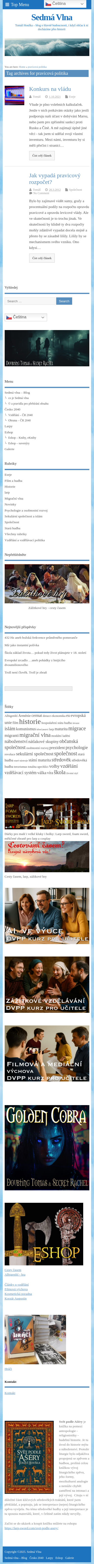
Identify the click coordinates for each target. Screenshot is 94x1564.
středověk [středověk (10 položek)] (61, 759)
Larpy (9, 426)
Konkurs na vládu (50, 89)
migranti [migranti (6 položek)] (12, 735)
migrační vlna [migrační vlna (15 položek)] (35, 735)
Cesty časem (13, 1270)
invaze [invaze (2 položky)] (75, 723)
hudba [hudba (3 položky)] (68, 723)
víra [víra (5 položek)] (50, 773)
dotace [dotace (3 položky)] (47, 716)
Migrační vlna (14, 498)
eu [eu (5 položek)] (68, 715)
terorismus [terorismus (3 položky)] (20, 766)
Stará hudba (12, 528)
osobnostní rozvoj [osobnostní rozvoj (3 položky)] (37, 748)
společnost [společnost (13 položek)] (65, 753)
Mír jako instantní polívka (22, 645)
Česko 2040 (12, 409)
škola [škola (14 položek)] (60, 772)
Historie (10, 486)
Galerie (9, 449)
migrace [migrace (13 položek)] (77, 728)
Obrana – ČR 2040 (19, 420)
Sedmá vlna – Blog (17, 392)
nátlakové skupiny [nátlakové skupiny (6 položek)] (43, 741)
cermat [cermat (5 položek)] (36, 715)
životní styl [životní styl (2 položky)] (72, 773)
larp (7, 492)
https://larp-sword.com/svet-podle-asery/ (31, 1528)
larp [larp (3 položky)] (51, 729)
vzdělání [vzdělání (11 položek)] (69, 766)
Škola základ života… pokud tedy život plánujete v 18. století (45, 652)
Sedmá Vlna (51, 17)
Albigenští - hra (15, 1274)
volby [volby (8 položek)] (54, 766)
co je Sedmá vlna (18, 398)
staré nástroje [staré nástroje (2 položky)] (21, 760)
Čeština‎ (16, 317)
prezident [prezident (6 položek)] (57, 747)
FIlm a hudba (13, 481)
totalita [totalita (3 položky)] (32, 766)
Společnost (75, 189)
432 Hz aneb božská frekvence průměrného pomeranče (41, 637)
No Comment (41, 193)
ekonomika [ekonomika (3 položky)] (59, 716)
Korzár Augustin (16, 1298)
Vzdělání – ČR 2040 (20, 415)
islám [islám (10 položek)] (10, 728)
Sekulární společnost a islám (23, 516)
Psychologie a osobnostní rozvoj (26, 510)
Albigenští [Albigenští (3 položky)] (11, 716)
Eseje (72, 96)
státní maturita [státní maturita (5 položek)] (39, 760)
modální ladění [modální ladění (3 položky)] (60, 736)
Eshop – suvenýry (19, 443)
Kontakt (10, 1393)
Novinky (10, 504)
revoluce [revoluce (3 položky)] (10, 754)
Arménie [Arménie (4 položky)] (24, 716)
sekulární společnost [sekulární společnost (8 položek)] (34, 753)
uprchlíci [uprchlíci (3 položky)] (42, 766)
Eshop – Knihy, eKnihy (22, 437)
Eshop (9, 432)
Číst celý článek (42, 155)
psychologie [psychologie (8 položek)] (77, 747)
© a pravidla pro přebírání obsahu (28, 403)
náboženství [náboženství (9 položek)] (16, 741)
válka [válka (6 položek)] (41, 772)
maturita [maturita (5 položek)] (61, 729)
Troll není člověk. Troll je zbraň (26, 672)
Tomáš (37, 96)
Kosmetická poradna (18, 1294)
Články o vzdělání (17, 1284)
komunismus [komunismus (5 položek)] (26, 729)
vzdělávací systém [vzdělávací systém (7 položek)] (21, 772)
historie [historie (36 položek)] (30, 721)
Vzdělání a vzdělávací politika (25, 540)
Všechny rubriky (16, 534)
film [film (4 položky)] (15, 723)
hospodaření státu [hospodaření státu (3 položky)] (52, 723)
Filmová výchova (16, 1289)
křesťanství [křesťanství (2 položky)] (42, 729)
